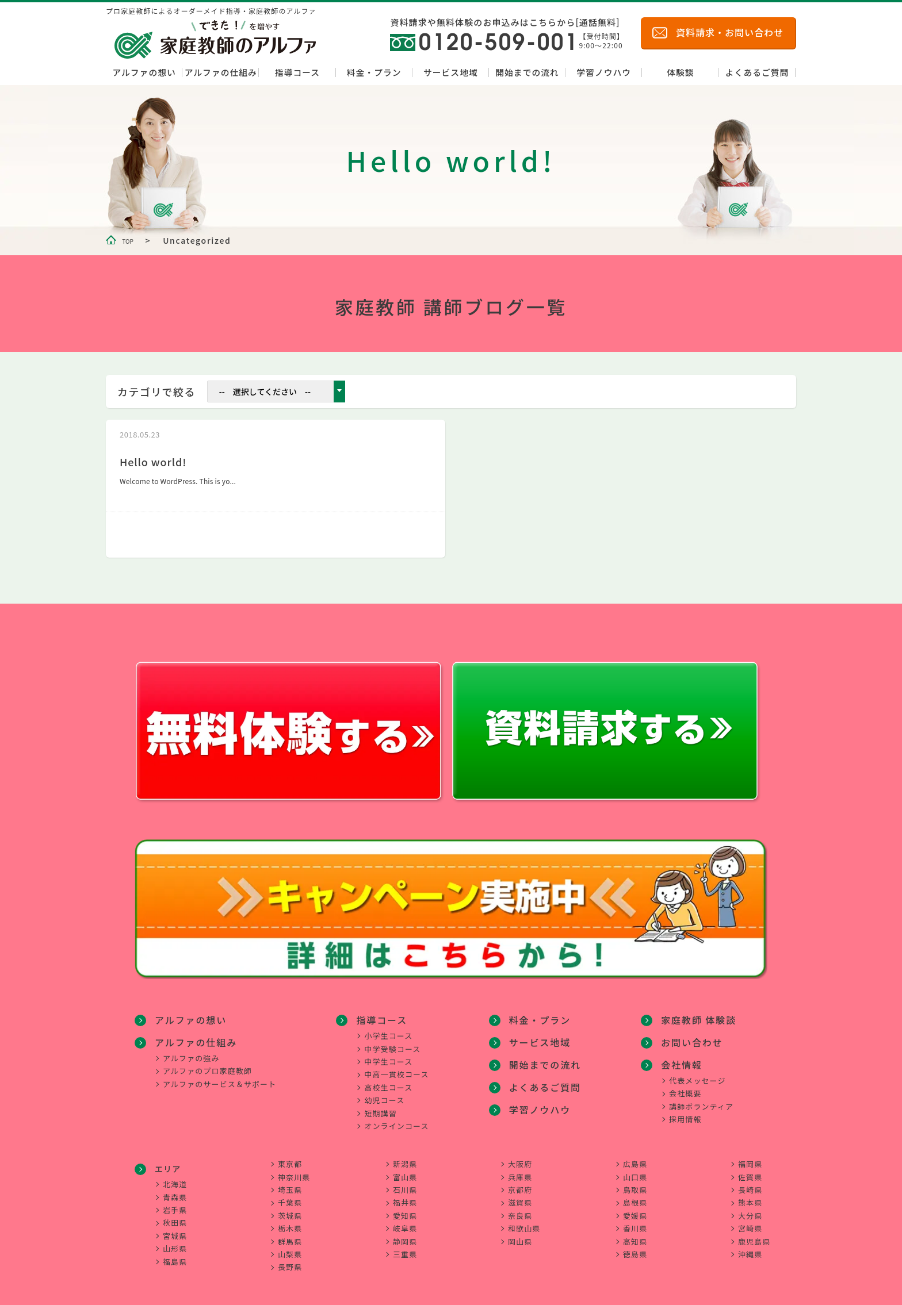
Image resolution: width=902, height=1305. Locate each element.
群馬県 (290, 1235)
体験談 (680, 72)
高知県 (635, 1235)
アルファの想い (143, 72)
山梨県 (290, 1248)
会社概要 (685, 1062)
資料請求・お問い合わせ (729, 32)
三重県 (405, 1248)
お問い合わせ (687, 1013)
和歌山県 (524, 1222)
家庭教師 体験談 (546, 1120)
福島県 (175, 1255)
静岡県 (405, 1235)
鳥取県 (635, 1184)
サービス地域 (450, 72)
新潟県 (405, 1158)
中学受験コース (395, 1042)
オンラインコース (399, 1119)
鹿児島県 (754, 1235)
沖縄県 (750, 1248)
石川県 (405, 1184)
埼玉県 (290, 1184)
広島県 (635, 1158)
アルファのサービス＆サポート (219, 1075)
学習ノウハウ (603, 72)
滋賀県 (520, 1196)
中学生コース (391, 1054)
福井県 (405, 1196)
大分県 (750, 1209)
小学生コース (391, 1028)
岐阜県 (405, 1222)
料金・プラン (374, 72)
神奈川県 (294, 1171)
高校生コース (391, 1080)
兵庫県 (520, 1171)
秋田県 (175, 1216)
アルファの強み (191, 1050)
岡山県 (520, 1235)
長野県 (290, 1261)
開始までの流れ (527, 72)
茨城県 (290, 1209)
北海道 (175, 1178)
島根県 (635, 1196)
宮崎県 (750, 1222)
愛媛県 (635, 1209)
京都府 (520, 1184)
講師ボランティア (701, 1075)
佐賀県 (750, 1171)
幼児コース (387, 1093)
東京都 (290, 1158)
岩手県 (175, 1204)
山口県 (635, 1171)
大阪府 (520, 1158)
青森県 (175, 1191)
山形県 (175, 1242)
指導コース (297, 72)
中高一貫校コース (399, 1067)
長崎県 (750, 1184)
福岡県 (750, 1158)
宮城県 (175, 1230)
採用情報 (685, 1088)
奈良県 (520, 1209)
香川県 (635, 1222)
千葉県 (290, 1196)
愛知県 (405, 1209)
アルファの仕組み (221, 72)
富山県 (405, 1171)
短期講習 (383, 1106)
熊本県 (750, 1196)
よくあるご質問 (757, 72)
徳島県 (635, 1248)
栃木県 (290, 1222)
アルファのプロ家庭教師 (207, 1062)
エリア (168, 1163)
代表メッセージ (697, 1050)
